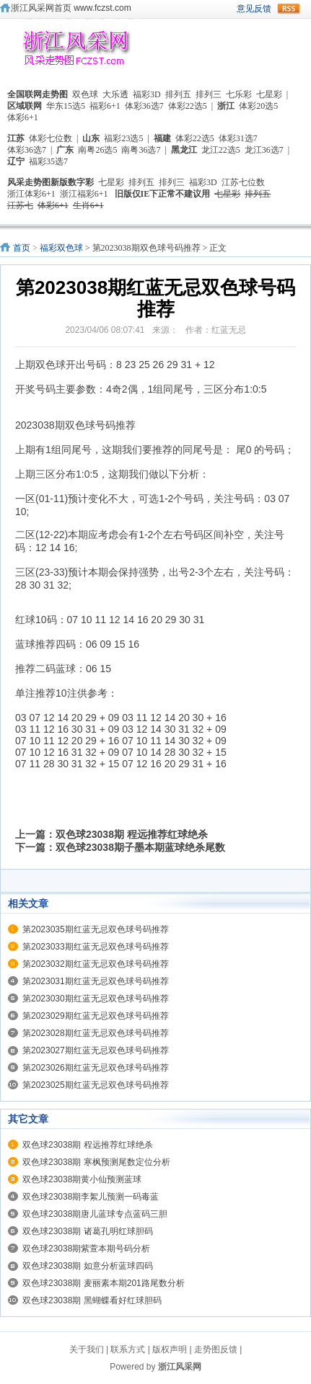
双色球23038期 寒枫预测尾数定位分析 (96, 1162)
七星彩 (269, 94)
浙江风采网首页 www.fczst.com (71, 8)
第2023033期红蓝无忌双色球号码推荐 (95, 947)
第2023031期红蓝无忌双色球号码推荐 (95, 981)
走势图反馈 (215, 1349)
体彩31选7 (238, 138)
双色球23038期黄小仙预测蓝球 (81, 1179)
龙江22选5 (220, 150)
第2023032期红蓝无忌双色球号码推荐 (95, 964)
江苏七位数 (243, 182)
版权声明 (169, 1349)
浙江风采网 (179, 1367)
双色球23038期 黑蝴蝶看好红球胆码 (92, 1300)
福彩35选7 (48, 161)
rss (288, 8)
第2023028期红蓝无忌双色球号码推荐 (95, 1033)
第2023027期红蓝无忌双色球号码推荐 (95, 1050)
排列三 (209, 94)
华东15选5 (65, 106)
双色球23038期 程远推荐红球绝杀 (132, 834)
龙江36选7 (264, 150)
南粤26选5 (97, 150)
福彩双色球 (61, 248)
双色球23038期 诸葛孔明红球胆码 (87, 1231)
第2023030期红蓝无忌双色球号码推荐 (95, 999)
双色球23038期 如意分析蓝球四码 (87, 1266)
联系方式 (127, 1349)
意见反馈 (254, 9)
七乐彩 (239, 94)
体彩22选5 (187, 106)
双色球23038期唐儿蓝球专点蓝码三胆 (94, 1214)
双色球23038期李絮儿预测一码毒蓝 (90, 1197)
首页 (21, 248)
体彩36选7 (144, 106)
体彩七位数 (50, 138)
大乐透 (115, 94)
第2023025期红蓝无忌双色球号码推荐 (95, 1085)
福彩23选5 (123, 138)
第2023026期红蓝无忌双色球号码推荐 (95, 1068)
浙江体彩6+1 (31, 194)
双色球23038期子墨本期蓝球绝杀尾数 (140, 847)
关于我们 (86, 1349)
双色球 (85, 94)
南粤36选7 (140, 150)
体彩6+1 (22, 117)
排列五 (178, 94)
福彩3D (147, 94)
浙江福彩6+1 (84, 194)
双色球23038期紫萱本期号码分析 (86, 1249)
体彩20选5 (258, 106)
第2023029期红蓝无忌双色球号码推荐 (95, 1016)
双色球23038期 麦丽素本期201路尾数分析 (103, 1283)
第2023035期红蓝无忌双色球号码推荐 (95, 929)
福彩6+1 (105, 106)
